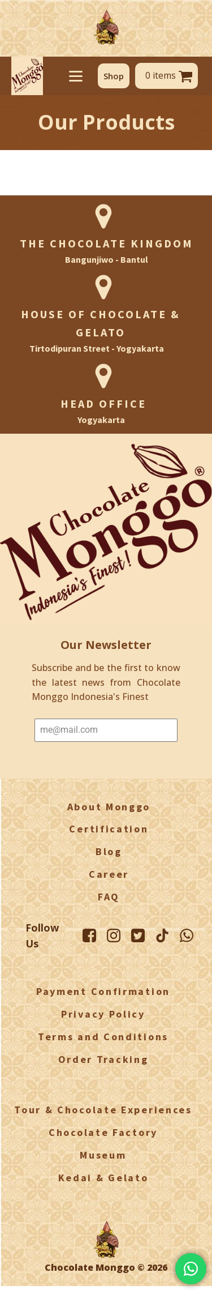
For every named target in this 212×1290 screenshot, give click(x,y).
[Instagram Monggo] (113, 935)
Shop (113, 76)
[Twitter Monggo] (138, 935)
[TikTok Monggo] (162, 935)
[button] (113, 75)
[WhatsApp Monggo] (186, 935)
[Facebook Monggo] (89, 935)
